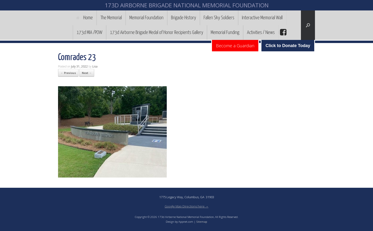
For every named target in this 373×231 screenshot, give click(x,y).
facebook (282, 32)
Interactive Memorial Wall (262, 17)
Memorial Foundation (146, 17)
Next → (87, 73)
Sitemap (201, 221)
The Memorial (111, 17)
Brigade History (183, 17)
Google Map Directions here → (186, 206)
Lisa (95, 66)
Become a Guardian (235, 45)
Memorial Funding (225, 32)
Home (84, 17)
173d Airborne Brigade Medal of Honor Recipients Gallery (156, 32)
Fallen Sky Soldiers (219, 17)
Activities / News (261, 32)
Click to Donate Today (287, 45)
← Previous (68, 73)
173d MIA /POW (89, 32)
